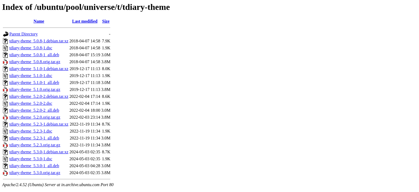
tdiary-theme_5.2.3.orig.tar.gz (34, 145)
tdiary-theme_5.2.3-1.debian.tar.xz (38, 124)
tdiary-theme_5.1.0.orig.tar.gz (34, 89)
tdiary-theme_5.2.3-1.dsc (30, 131)
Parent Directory (23, 34)
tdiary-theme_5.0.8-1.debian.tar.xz (38, 41)
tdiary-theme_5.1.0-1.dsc (30, 75)
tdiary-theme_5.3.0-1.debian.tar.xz (38, 152)
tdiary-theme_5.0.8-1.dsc (30, 48)
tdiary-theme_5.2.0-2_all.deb (34, 110)
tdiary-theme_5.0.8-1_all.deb (34, 55)
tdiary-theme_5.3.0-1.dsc (30, 159)
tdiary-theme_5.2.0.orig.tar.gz (34, 117)
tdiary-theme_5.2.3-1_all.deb (34, 138)
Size (106, 21)
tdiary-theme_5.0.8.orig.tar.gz (34, 61)
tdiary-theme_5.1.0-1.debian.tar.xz (38, 68)
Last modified (85, 21)
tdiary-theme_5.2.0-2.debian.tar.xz (38, 96)
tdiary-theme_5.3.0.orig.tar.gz (34, 172)
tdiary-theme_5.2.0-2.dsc (30, 103)
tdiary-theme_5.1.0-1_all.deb (34, 82)
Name (38, 21)
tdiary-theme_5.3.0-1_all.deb (34, 165)
